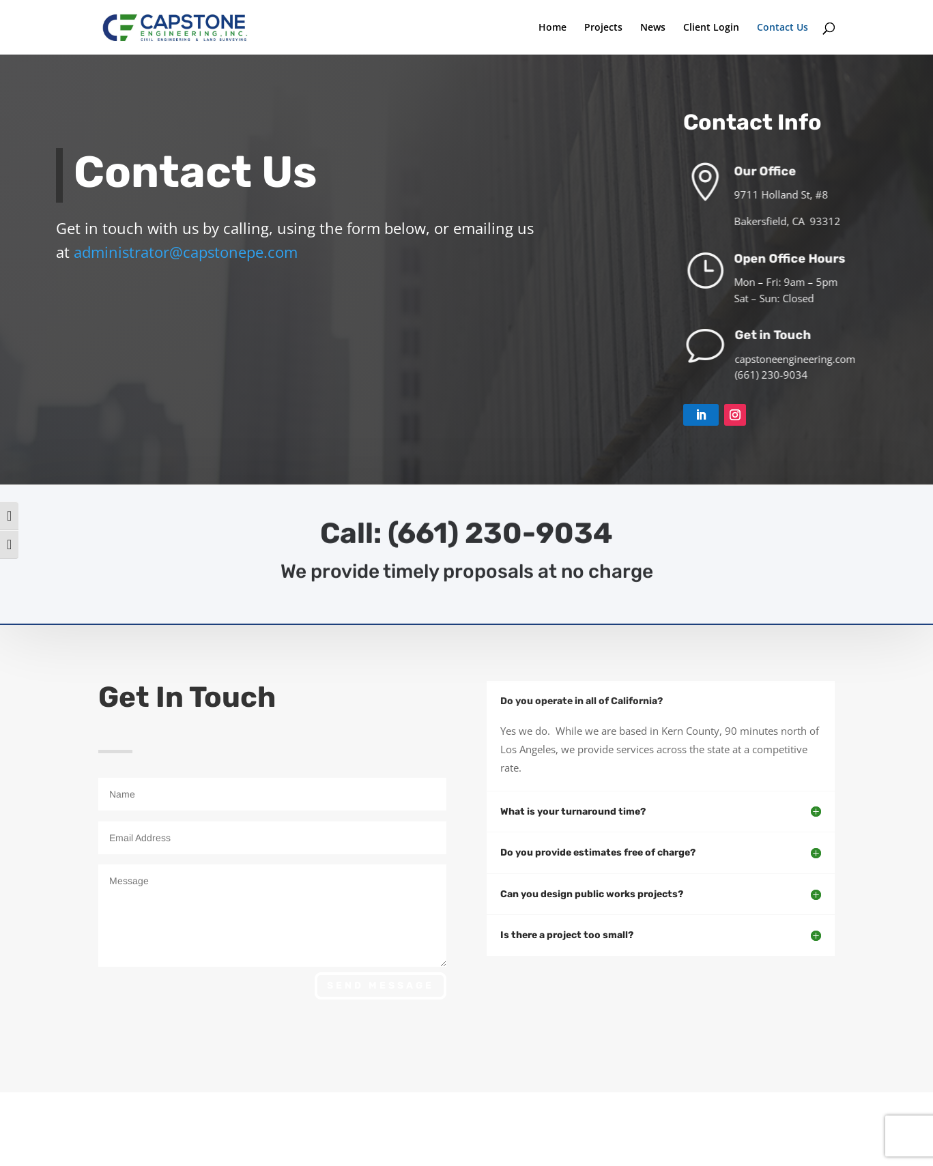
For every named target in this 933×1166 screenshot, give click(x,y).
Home (552, 28)
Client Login (711, 28)
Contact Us (782, 28)
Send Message (380, 985)
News (652, 28)
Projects (603, 28)
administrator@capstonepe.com (188, 252)
